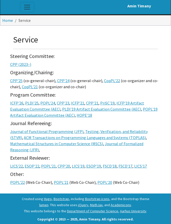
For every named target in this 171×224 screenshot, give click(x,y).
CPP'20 (64, 166)
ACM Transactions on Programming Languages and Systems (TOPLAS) (85, 137)
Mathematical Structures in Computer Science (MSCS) (56, 143)
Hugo (48, 199)
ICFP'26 (16, 103)
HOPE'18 (84, 115)
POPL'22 (17, 182)
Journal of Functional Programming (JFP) (46, 131)
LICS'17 (140, 166)
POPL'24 (47, 103)
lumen (43, 205)
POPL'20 (104, 182)
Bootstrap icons (97, 199)
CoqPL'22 (112, 80)
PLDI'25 (32, 103)
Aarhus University (133, 211)
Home (7, 20)
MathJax (96, 205)
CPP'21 (92, 103)
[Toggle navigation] (27, 7)
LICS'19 (78, 166)
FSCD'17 (125, 166)
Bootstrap (61, 199)
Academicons (121, 205)
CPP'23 (63, 103)
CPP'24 (63, 80)
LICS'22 (16, 166)
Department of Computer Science (92, 211)
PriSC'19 (107, 103)
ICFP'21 (77, 103)
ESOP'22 (32, 166)
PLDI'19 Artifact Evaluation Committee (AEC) (101, 109)
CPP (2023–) (20, 64)
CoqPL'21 (30, 86)
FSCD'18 (110, 166)
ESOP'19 (93, 166)
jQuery (83, 205)
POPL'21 (48, 166)
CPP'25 (16, 80)
